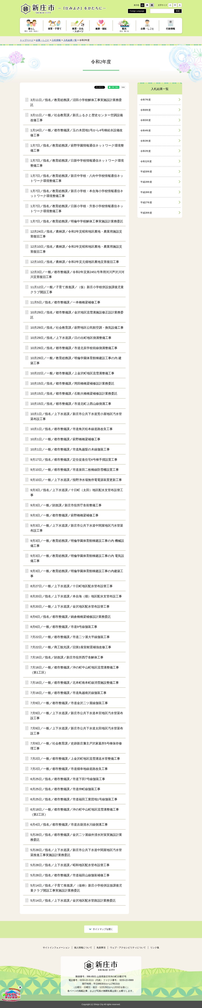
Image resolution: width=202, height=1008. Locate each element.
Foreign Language (137, 11)
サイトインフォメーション (56, 947)
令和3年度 (145, 141)
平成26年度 (146, 213)
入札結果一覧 (70, 40)
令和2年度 (145, 151)
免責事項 (101, 947)
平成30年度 (146, 171)
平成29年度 (146, 182)
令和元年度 (146, 161)
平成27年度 (146, 202)
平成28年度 (146, 192)
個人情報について (83, 947)
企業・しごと (42, 40)
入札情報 (56, 40)
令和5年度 (145, 120)
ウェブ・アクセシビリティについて (128, 947)
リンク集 (154, 947)
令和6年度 (145, 110)
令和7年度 (145, 99)
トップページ (26, 40)
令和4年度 (145, 130)
